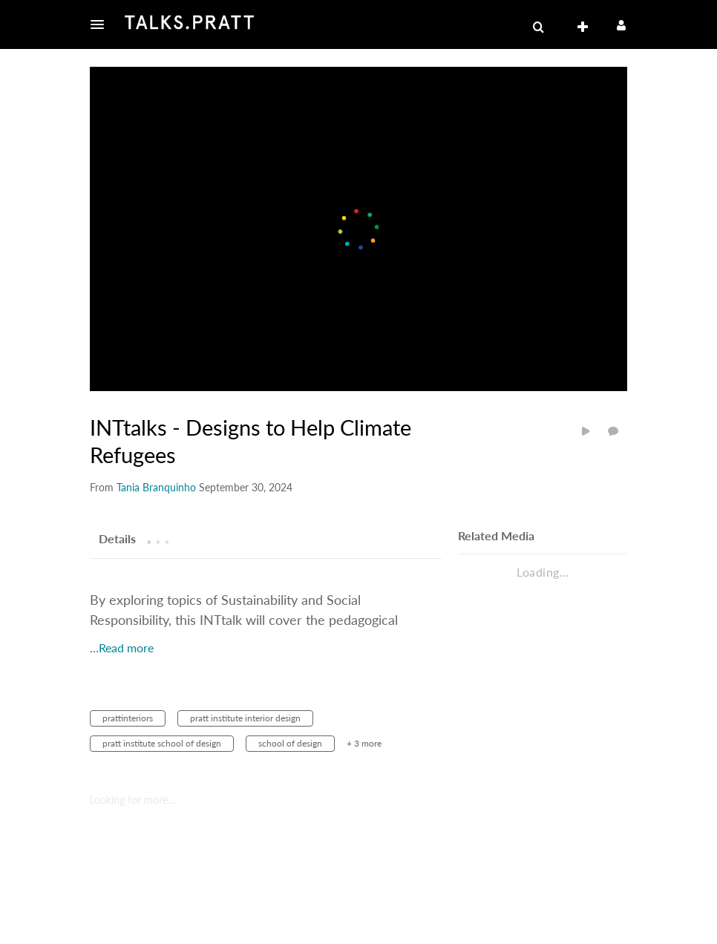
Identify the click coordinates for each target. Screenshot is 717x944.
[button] (102, 24)
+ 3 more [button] (364, 743)
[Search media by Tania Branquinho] (156, 487)
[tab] (117, 538)
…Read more (122, 647)
